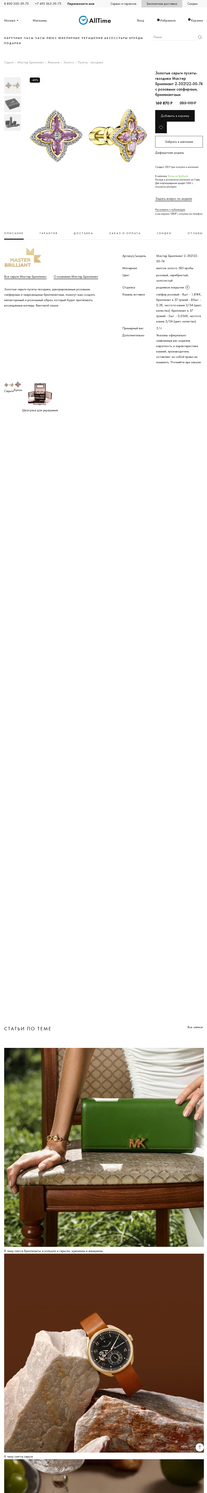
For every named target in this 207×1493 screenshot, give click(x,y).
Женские (54, 62)
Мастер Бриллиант (30, 62)
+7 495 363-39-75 (48, 3)
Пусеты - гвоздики (90, 62)
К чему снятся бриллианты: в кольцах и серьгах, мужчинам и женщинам (53, 1251)
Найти (200, 37)
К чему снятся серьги (18, 1456)
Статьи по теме (28, 1028)
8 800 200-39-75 (16, 3)
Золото (68, 62)
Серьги (9, 62)
